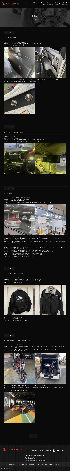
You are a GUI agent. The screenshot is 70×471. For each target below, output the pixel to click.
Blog (35, 3)
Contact (41, 450)
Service (50, 3)
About (42, 3)
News (27, 3)
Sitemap (48, 450)
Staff (65, 3)
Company (34, 450)
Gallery (57, 3)
